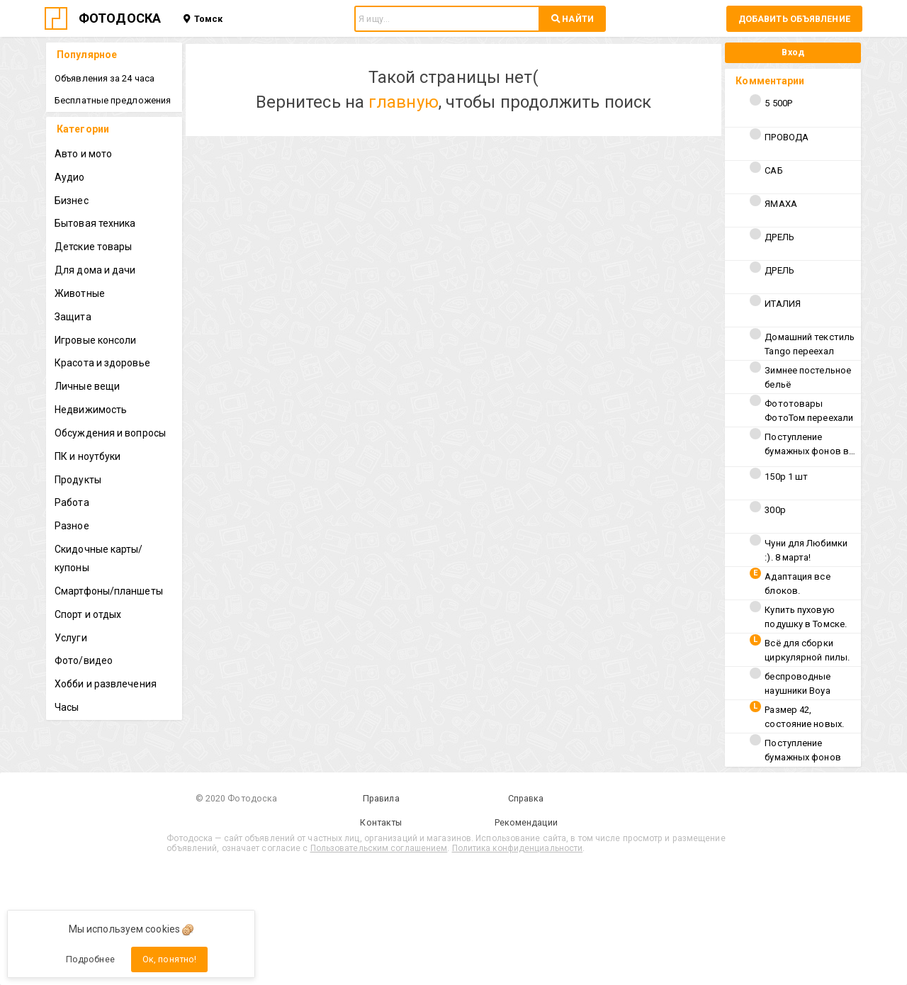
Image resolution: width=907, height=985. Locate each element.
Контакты (381, 822)
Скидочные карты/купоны (99, 558)
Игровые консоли (96, 340)
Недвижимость (91, 409)
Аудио (70, 177)
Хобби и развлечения (106, 684)
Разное (72, 525)
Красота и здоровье (102, 362)
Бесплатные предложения (113, 100)
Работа (72, 502)
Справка (526, 798)
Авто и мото (83, 153)
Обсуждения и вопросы (110, 433)
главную (403, 102)
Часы (67, 707)
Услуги (71, 637)
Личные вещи (87, 386)
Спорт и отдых (88, 614)
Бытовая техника (95, 223)
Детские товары (93, 246)
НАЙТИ (572, 18)
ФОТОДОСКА (120, 18)
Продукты (78, 479)
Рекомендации (526, 822)
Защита (73, 316)
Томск (203, 18)
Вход (793, 52)
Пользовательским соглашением (379, 848)
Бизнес (72, 200)
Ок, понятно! (169, 959)
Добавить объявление (794, 18)
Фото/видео (84, 660)
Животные (80, 293)
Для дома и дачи (95, 270)
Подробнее (90, 959)
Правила (381, 798)
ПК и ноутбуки (87, 456)
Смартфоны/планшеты (109, 591)
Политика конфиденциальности (517, 848)
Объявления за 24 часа (104, 78)
